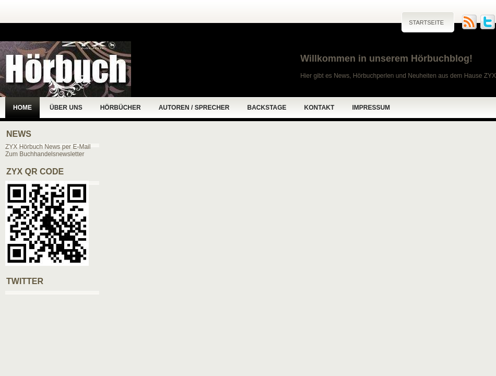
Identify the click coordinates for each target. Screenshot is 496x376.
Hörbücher (120, 107)
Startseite (426, 22)
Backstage (266, 107)
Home (22, 107)
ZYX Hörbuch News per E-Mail (47, 146)
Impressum (371, 107)
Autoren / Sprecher (194, 107)
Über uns (66, 107)
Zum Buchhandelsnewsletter (44, 154)
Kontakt (319, 107)
